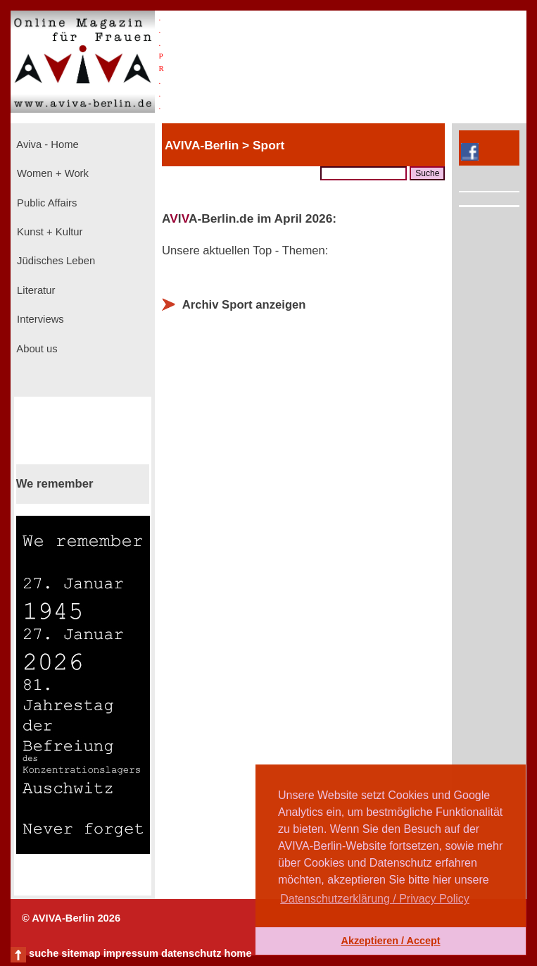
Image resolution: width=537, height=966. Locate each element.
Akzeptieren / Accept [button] (390, 940)
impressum (130, 953)
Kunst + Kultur (48, 231)
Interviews (39, 319)
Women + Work (51, 173)
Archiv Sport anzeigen (244, 304)
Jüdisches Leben (54, 260)
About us (36, 348)
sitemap (80, 953)
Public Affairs (45, 203)
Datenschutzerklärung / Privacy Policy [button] (374, 899)
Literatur (34, 290)
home (237, 953)
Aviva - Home (46, 144)
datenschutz (191, 953)
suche (43, 953)
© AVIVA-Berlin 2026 (71, 918)
